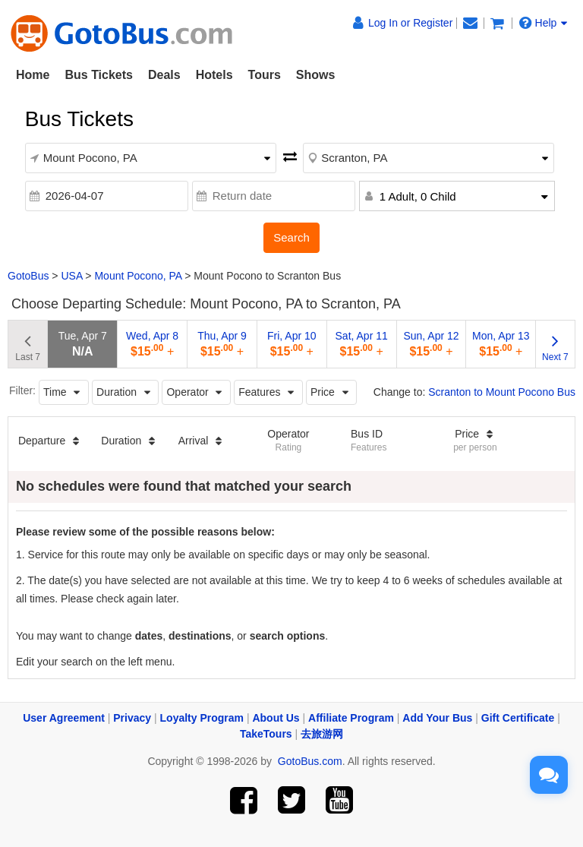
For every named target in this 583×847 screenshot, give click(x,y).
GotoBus (28, 276)
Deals (164, 74)
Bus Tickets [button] (99, 74)
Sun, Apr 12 (431, 344)
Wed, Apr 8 (152, 344)
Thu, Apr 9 (222, 344)
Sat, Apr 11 (362, 344)
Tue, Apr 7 (82, 344)
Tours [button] (264, 74)
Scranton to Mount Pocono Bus (501, 392)
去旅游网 (322, 734)
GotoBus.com (310, 761)
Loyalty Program (202, 718)
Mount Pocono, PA (137, 276)
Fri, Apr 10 (292, 344)
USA (71, 276)
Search (291, 237)
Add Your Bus (437, 718)
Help (543, 23)
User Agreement (64, 718)
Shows (316, 74)
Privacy (132, 718)
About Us (275, 718)
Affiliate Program (351, 718)
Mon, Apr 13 (501, 344)
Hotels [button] (214, 74)
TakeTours (266, 734)
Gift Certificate (517, 718)
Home (32, 74)
